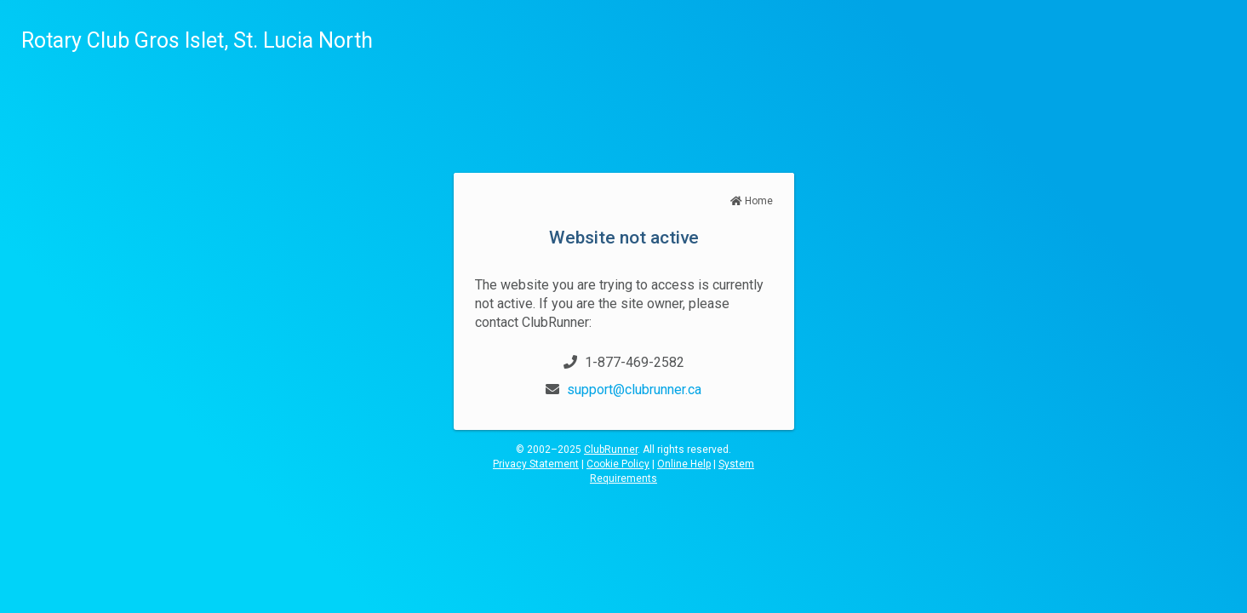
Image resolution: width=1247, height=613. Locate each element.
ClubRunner (611, 449)
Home (751, 201)
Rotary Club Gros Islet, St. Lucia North (197, 40)
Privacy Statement (536, 464)
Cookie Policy (617, 464)
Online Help (684, 464)
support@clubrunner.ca (634, 389)
